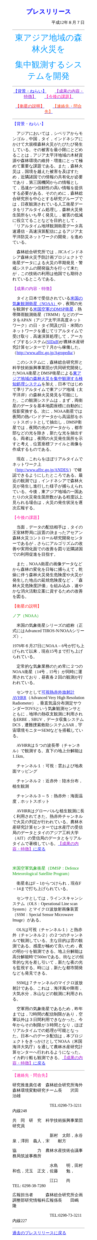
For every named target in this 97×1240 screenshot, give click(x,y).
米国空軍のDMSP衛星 (53, 309)
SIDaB (52, 342)
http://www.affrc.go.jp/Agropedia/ (45, 352)
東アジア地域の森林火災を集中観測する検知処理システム (47, 378)
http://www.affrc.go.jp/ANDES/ (43, 470)
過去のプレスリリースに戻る (39, 1233)
